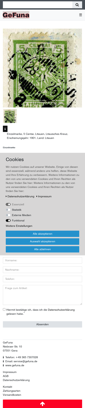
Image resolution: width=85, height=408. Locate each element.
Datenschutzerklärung (16, 380)
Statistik (16, 209)
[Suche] (77, 4)
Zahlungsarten (11, 390)
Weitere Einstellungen (19, 225)
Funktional (18, 220)
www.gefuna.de (14, 365)
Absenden (42, 324)
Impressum (10, 372)
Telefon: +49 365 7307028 (21, 357)
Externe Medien (21, 215)
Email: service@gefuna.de (21, 361)
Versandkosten (12, 394)
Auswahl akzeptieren (42, 241)
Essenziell (18, 204)
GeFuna (8, 342)
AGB (5, 376)
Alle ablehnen (42, 249)
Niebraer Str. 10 (12, 346)
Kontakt (7, 386)
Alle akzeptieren (42, 233)
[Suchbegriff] (37, 4)
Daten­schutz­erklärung (20, 196)
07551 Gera (10, 350)
